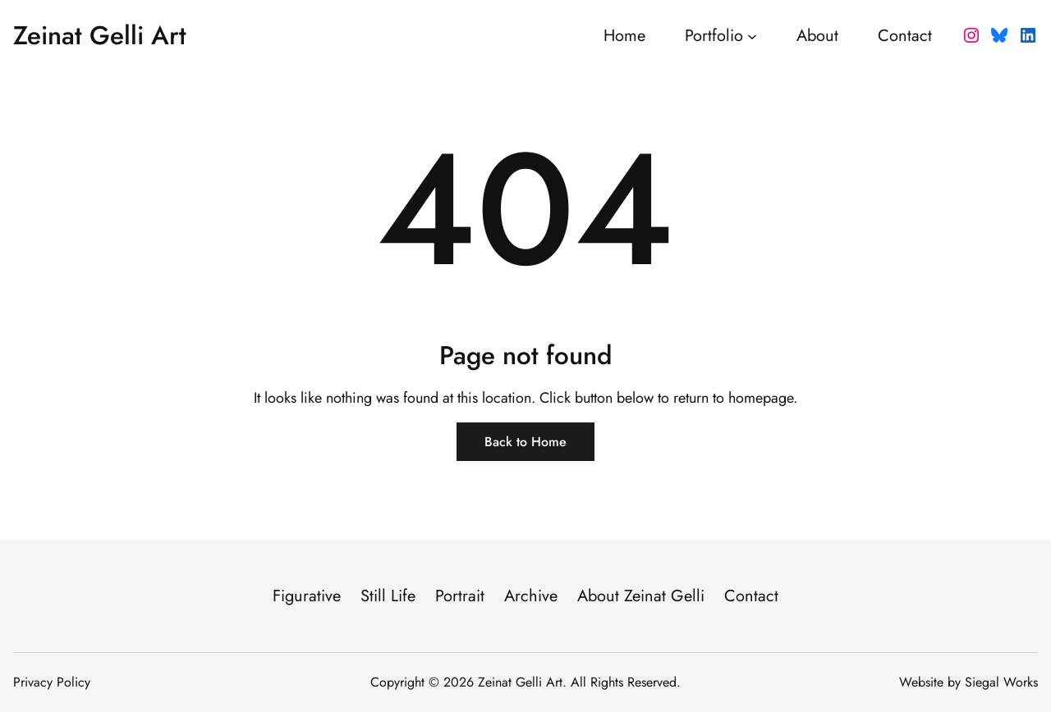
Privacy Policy (51, 682)
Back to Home (525, 441)
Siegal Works (1001, 682)
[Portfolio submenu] (752, 35)
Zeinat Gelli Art (99, 35)
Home (624, 36)
